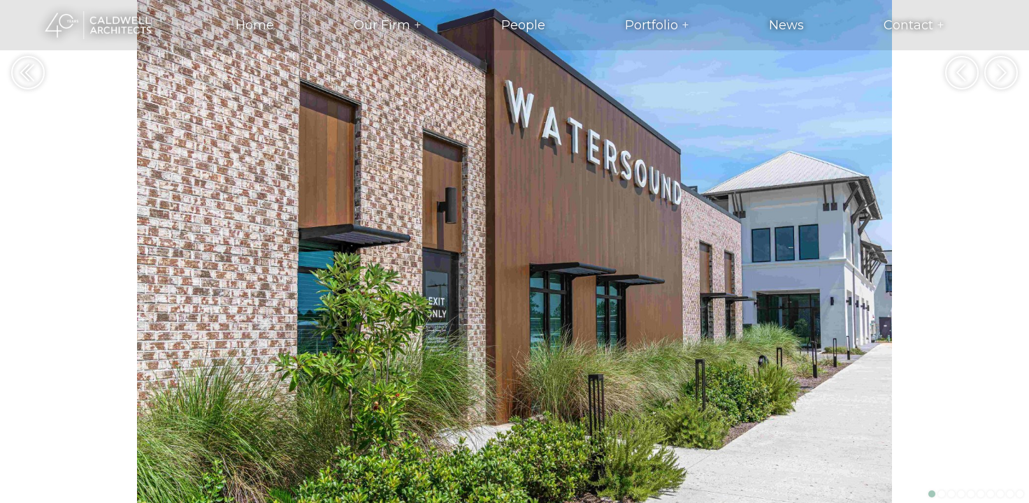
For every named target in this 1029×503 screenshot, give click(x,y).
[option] (514, 251)
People (523, 25)
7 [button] (990, 493)
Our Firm (382, 25)
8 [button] (1000, 493)
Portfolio (651, 25)
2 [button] (941, 493)
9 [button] (1010, 493)
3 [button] (951, 493)
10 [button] (1019, 493)
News (786, 25)
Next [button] (1001, 72)
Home (255, 25)
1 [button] (931, 493)
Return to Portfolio (28, 72)
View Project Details (22, 473)
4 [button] (961, 493)
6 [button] (980, 493)
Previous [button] (962, 72)
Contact (908, 25)
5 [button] (970, 493)
